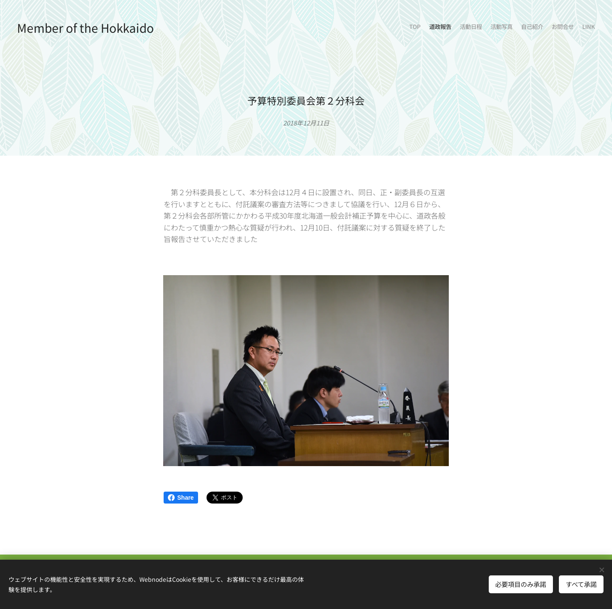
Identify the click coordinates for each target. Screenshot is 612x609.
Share (181, 497)
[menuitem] (545, 27)
